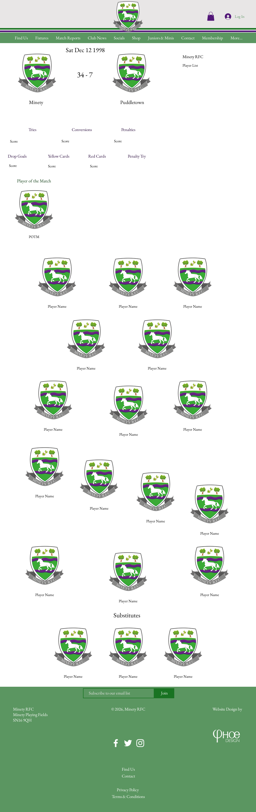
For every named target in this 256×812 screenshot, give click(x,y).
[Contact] (128, 776)
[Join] (164, 693)
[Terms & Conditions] (128, 796)
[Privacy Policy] (127, 789)
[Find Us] (128, 769)
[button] (236, 38)
